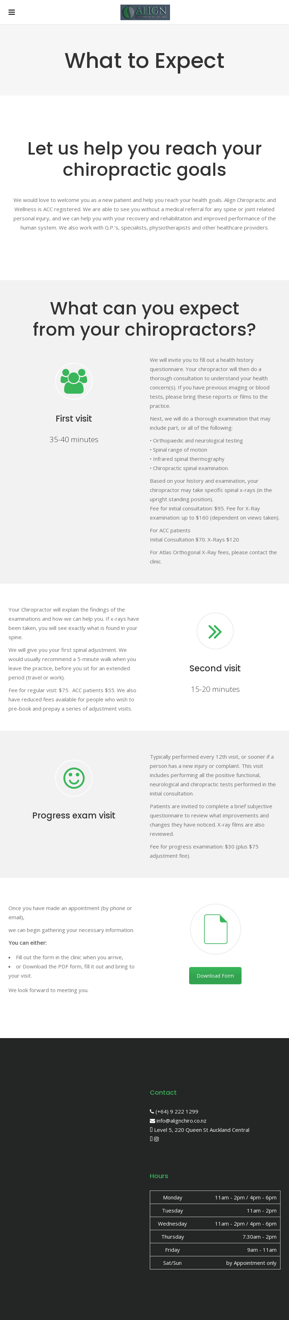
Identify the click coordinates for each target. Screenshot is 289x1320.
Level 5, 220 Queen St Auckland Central (199, 1129)
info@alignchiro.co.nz (178, 1120)
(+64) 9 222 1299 (174, 1111)
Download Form (215, 975)
